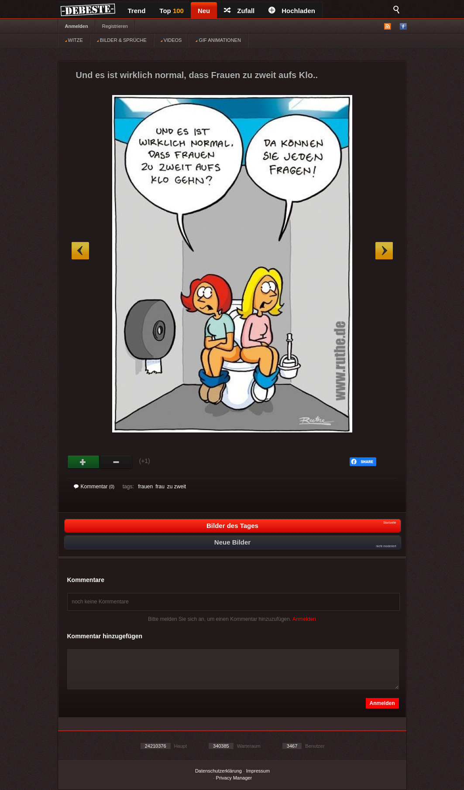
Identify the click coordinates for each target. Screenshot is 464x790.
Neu (204, 10)
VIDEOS (171, 40)
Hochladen (291, 10)
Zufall (239, 10)
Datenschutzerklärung (218, 770)
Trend (137, 10)
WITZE (74, 40)
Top (171, 10)
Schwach (116, 462)
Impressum (258, 770)
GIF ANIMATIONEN (218, 40)
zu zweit (176, 487)
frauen (145, 487)
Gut (83, 462)
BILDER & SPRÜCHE (122, 40)
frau (160, 487)
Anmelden (76, 26)
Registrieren (115, 26)
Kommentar (94, 487)
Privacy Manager (234, 777)
